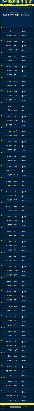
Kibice (10, 4)
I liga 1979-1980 (6, 7)
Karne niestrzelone (16, 12)
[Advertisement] (17, 21)
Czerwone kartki (11, 12)
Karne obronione (21, 12)
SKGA (2, 406)
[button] (32, 5)
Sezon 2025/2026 (20, 4)
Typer (2, 408)
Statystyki (3, 7)
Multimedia (24, 4)
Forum (8, 4)
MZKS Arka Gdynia (14, 4)
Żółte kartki (7, 12)
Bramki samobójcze (26, 12)
